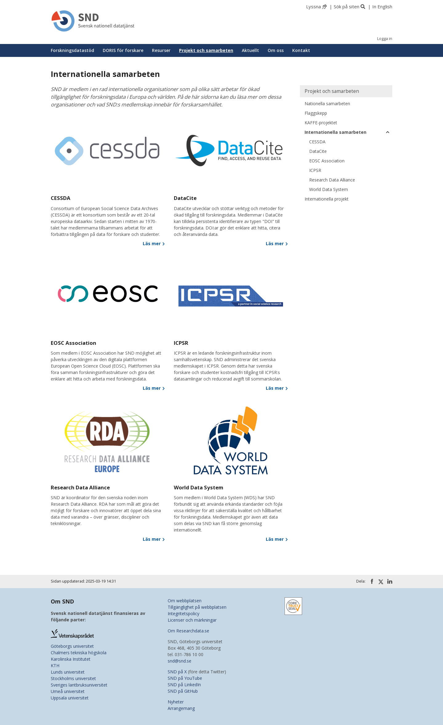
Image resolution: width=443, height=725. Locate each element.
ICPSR (315, 170)
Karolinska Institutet (70, 659)
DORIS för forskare (123, 50)
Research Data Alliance (332, 180)
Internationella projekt (327, 199)
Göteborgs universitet (72, 646)
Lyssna (313, 6)
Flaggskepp (316, 113)
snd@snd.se (179, 661)
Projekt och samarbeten (206, 50)
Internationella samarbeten (335, 132)
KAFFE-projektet (321, 122)
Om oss (276, 50)
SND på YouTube (185, 678)
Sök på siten (346, 6)
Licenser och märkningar (192, 620)
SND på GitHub (183, 691)
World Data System (328, 189)
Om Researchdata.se (188, 631)
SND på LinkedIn (184, 684)
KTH (55, 665)
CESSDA (317, 142)
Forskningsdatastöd (72, 50)
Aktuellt (250, 50)
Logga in (384, 38)
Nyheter (176, 702)
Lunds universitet (68, 672)
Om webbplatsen (185, 601)
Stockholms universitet (73, 678)
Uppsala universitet (70, 698)
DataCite (318, 151)
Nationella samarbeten (327, 103)
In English (382, 6)
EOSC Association (327, 161)
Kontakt (301, 50)
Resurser (161, 50)
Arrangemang (181, 708)
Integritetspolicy (183, 613)
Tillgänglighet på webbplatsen (197, 607)
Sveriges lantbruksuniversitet (79, 685)
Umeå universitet (68, 691)
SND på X (177, 672)
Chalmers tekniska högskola (78, 652)
